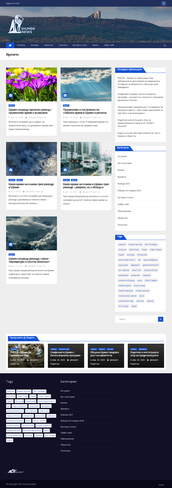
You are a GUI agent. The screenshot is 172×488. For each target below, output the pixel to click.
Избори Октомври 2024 (129, 190)
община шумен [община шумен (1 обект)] (124, 285)
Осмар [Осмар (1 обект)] (144, 249)
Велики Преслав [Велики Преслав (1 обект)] (135, 244)
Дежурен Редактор (35, 117)
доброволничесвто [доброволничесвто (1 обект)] (151, 265)
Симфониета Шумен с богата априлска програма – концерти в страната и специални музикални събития (140, 97)
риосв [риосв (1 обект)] (141, 296)
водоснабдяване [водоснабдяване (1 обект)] (151, 260)
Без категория (125, 163)
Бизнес (95, 45)
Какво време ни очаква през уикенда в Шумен (31, 185)
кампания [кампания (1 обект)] (147, 275)
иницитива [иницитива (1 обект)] (135, 275)
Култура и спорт (80, 45)
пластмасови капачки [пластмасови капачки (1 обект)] (127, 296)
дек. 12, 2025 (17, 266)
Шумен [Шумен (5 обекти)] (121, 255)
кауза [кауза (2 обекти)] (139, 280)
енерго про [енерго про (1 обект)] (136, 270)
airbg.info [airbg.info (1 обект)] (122, 244)
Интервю (35, 45)
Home (161, 484)
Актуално (21, 45)
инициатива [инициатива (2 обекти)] (123, 275)
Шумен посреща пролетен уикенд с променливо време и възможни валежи (30, 113)
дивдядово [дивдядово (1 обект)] (135, 265)
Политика (63, 45)
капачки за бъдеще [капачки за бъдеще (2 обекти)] (126, 280)
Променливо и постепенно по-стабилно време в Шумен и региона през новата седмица (84, 113)
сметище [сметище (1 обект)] (140, 301)
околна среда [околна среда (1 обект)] (139, 285)
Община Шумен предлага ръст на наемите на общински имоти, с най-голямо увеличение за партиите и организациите (140, 110)
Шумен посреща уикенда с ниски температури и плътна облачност (29, 260)
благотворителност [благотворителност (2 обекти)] (126, 260)
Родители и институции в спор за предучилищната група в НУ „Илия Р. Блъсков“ (136, 123)
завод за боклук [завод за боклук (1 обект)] (150, 270)
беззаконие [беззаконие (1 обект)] (142, 255)
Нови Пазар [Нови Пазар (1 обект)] (134, 249)
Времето (11, 105)
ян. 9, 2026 (16, 191)
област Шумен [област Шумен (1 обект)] (151, 280)
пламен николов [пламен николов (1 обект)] (142, 290)
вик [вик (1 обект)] (139, 260)
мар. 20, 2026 (17, 117)
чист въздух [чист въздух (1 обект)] (123, 306)
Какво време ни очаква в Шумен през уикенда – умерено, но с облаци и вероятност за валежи (86, 187)
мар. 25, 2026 (58, 360)
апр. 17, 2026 (18, 360)
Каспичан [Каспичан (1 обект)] (122, 249)
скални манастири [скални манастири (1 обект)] (126, 301)
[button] (165, 45)
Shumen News (29, 484)
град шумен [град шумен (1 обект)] (123, 265)
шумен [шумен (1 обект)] (134, 306)
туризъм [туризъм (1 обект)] (150, 301)
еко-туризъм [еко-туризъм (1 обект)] (123, 270)
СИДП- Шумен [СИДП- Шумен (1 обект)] (156, 249)
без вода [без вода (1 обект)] (130, 255)
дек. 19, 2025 (71, 192)
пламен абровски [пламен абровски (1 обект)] (125, 290)
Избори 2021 (124, 183)
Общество (48, 45)
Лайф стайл (109, 45)
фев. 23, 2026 (71, 117)
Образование (124, 211)
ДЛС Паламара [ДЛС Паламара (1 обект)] (151, 244)
